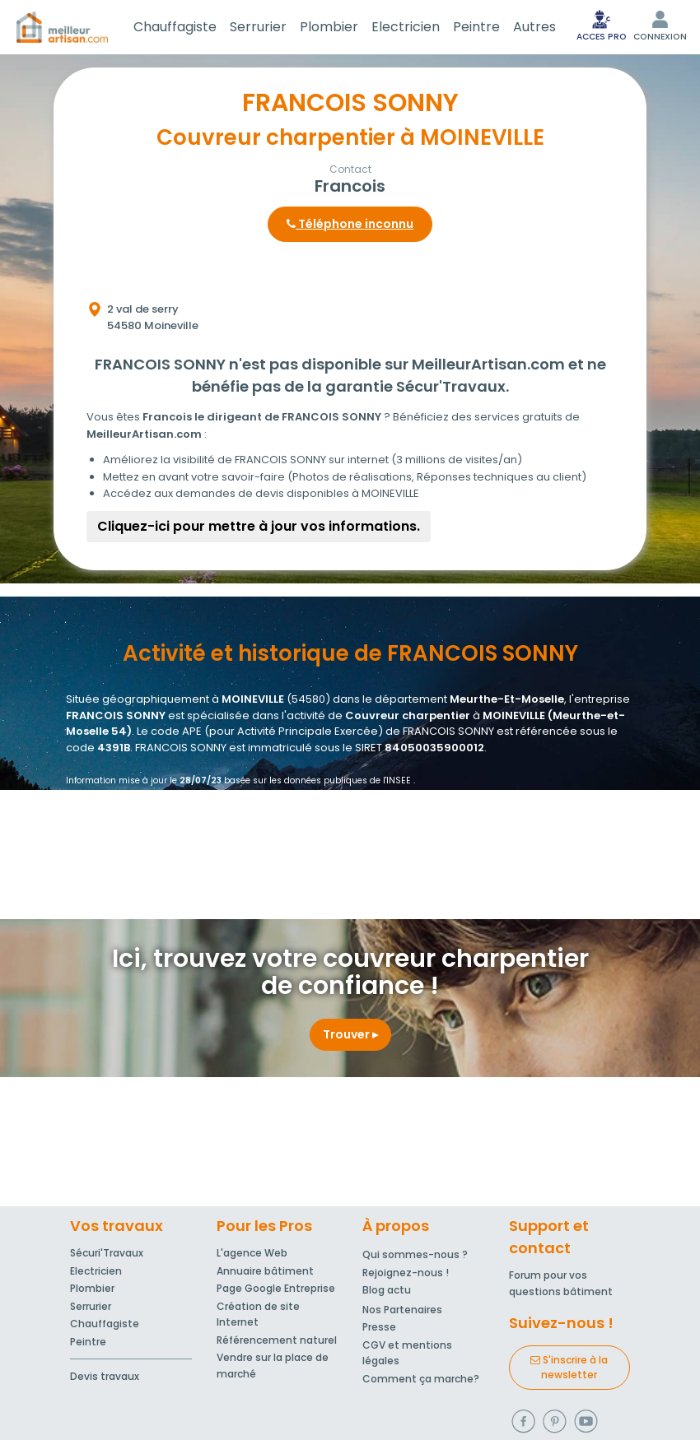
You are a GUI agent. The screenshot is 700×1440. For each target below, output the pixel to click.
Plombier (329, 26)
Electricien (405, 26)
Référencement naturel (277, 1340)
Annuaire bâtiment (265, 1271)
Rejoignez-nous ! (405, 1273)
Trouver (350, 1034)
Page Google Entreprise (276, 1288)
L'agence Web (252, 1253)
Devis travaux (104, 1376)
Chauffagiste (175, 26)
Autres (534, 26)
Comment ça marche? (420, 1379)
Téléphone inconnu (350, 224)
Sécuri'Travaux (106, 1253)
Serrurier (258, 26)
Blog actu (386, 1290)
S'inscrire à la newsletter (569, 1367)
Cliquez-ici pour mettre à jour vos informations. (258, 526)
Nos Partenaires (402, 1310)
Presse (379, 1327)
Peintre (476, 26)
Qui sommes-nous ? (415, 1254)
